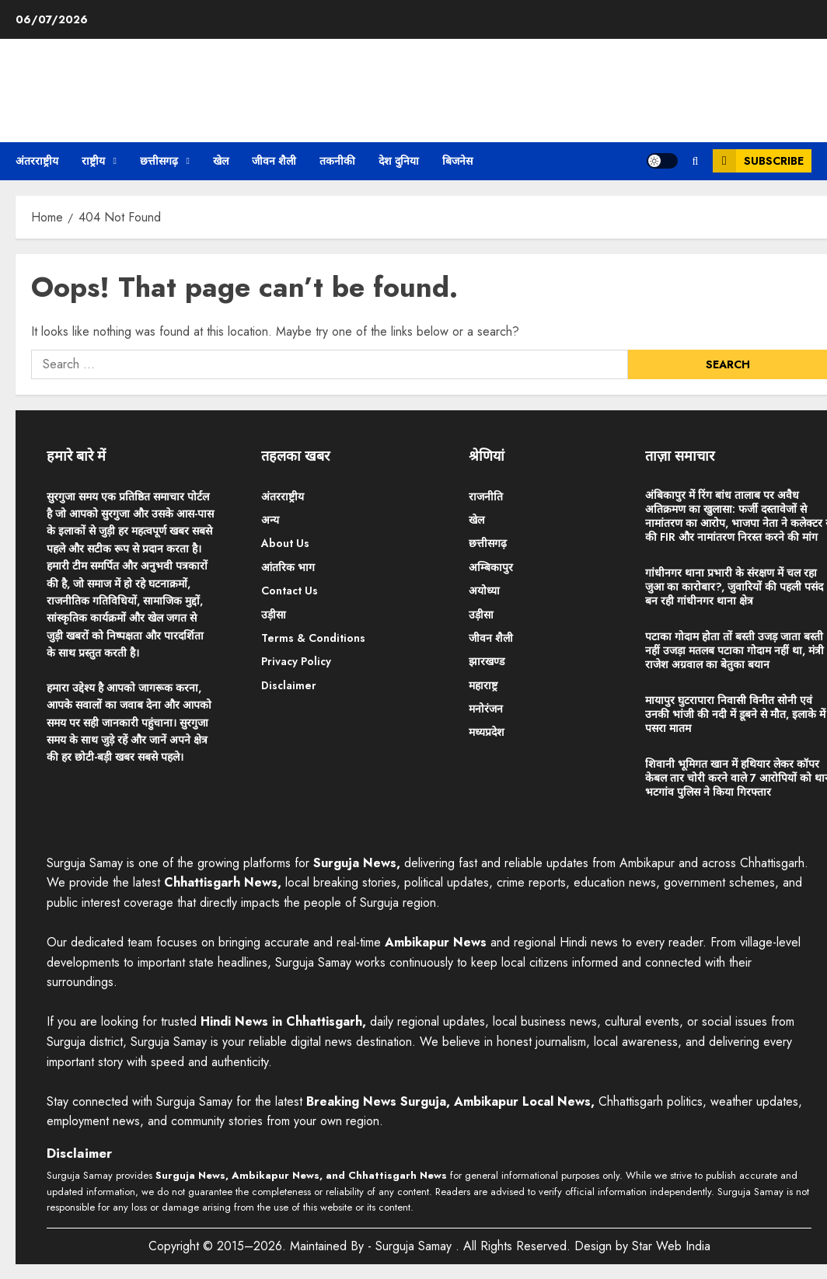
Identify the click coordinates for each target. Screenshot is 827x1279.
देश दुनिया (399, 161)
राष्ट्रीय (93, 161)
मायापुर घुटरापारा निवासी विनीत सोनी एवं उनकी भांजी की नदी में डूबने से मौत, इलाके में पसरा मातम (735, 714)
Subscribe (758, 161)
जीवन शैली (274, 161)
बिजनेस (457, 161)
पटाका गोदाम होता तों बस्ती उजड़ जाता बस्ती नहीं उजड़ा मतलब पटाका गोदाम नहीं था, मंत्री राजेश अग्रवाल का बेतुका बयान (734, 650)
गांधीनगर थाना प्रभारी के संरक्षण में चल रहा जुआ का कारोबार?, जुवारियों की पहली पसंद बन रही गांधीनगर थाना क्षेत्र (734, 586)
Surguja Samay (415, 1246)
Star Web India (671, 1246)
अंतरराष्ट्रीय (37, 161)
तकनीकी (337, 161)
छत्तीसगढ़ (159, 161)
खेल (221, 161)
